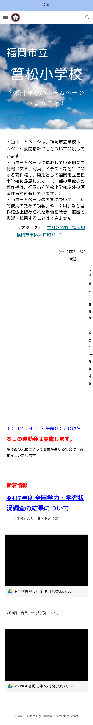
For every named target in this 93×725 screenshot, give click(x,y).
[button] (5, 17)
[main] (46, 63)
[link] (46, 566)
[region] (46, 5)
